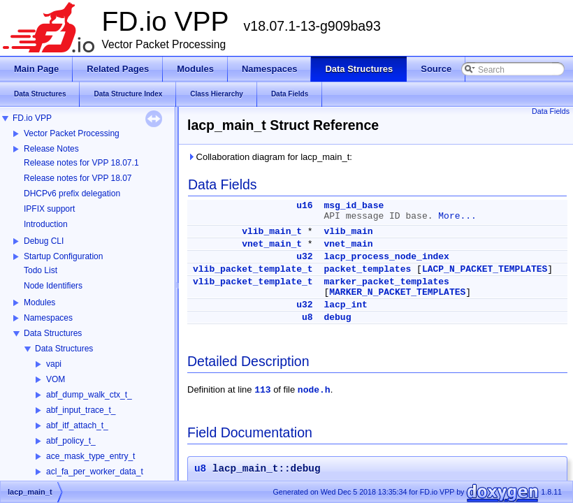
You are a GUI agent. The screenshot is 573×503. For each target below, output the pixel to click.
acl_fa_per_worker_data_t (94, 471)
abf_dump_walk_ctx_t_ (89, 395)
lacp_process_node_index (386, 257)
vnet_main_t (272, 244)
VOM (55, 379)
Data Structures (53, 333)
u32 (304, 257)
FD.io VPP (32, 118)
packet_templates (367, 269)
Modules (39, 302)
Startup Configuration (63, 256)
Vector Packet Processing (71, 133)
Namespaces (48, 318)
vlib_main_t (272, 231)
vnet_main (348, 244)
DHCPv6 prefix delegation (72, 193)
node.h (314, 390)
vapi (53, 364)
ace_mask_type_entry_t (90, 456)
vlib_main (348, 231)
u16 (304, 206)
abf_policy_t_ (71, 441)
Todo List (40, 270)
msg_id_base (354, 206)
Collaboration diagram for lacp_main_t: (269, 157)
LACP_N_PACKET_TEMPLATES (484, 269)
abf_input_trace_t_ (80, 410)
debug (337, 317)
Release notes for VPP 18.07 (78, 178)
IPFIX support (49, 209)
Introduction (46, 224)
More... (457, 216)
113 (262, 390)
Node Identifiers (53, 286)
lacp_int (345, 305)
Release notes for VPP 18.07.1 (81, 163)
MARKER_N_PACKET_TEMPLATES (397, 292)
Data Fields (551, 111)
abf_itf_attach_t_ (77, 425)
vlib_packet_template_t (253, 269)
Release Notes (51, 149)
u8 (307, 317)
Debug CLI (44, 241)
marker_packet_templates (386, 282)
